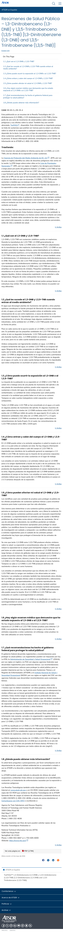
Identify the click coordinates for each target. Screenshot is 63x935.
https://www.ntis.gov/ (18, 840)
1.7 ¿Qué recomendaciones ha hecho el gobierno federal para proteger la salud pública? (27, 96)
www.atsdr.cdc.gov (18, 790)
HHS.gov (5, 930)
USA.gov (12, 930)
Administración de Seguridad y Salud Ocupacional (31, 659)
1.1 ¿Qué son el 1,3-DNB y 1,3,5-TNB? (18, 61)
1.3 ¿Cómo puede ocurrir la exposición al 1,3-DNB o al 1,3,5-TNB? (29, 73)
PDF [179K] (28, 851)
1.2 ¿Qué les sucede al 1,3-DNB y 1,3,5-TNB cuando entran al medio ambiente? (28, 67)
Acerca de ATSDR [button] (11, 897)
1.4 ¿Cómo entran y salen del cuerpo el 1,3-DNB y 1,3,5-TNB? (28, 78)
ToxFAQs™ (14, 125)
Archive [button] (6, 910)
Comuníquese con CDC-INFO (13, 801)
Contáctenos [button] (9, 891)
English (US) (5, 51)
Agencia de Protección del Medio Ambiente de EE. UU (26, 158)
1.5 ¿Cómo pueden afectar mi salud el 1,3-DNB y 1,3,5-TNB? (27, 83)
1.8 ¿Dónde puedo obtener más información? (21, 102)
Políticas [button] (7, 904)
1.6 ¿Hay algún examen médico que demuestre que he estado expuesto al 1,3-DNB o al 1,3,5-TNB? (28, 89)
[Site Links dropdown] (60, 3)
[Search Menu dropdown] (54, 3)
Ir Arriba (58, 227)
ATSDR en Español (9, 10)
